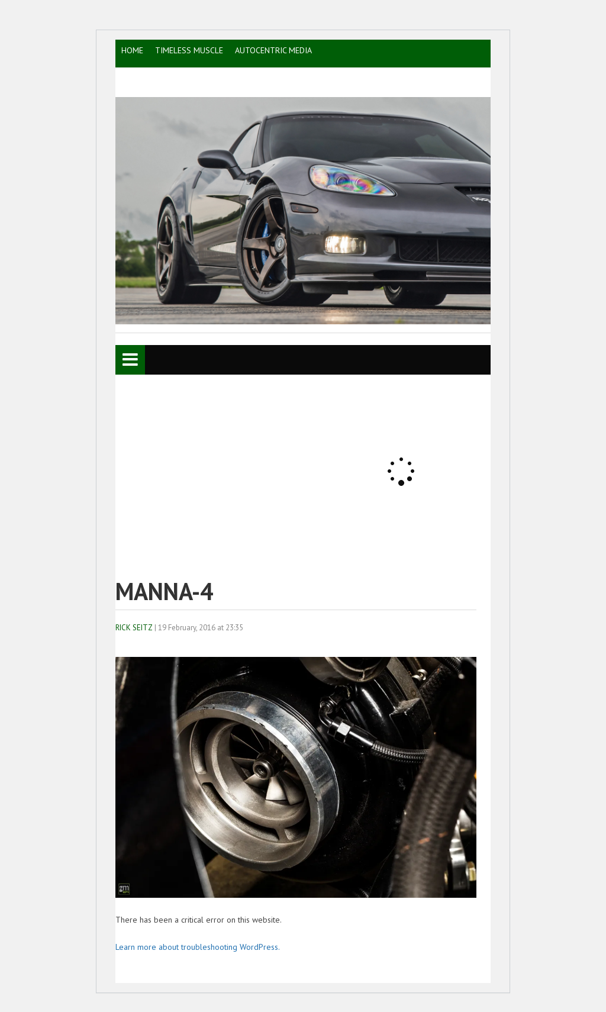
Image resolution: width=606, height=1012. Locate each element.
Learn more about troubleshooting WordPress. (197, 947)
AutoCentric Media (273, 50)
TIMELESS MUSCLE (189, 50)
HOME (132, 50)
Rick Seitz (134, 628)
